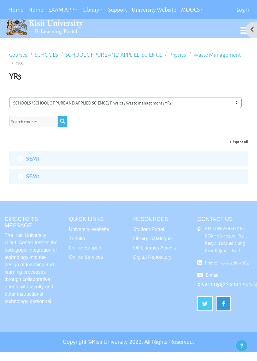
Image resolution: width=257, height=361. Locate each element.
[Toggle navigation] (244, 27)
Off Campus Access (154, 247)
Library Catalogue (152, 238)
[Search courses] (33, 121)
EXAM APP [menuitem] (61, 9)
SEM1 (32, 158)
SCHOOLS (46, 55)
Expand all (240, 141)
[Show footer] (241, 345)
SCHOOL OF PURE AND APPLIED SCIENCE (113, 55)
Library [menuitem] (91, 9)
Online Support (85, 247)
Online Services (86, 257)
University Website (89, 229)
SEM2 (33, 176)
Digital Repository (152, 257)
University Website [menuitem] (154, 9)
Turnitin (77, 238)
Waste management (217, 55)
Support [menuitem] (117, 9)
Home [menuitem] (15, 9)
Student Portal (148, 229)
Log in (243, 9)
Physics (177, 55)
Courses (18, 55)
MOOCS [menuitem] (190, 9)
